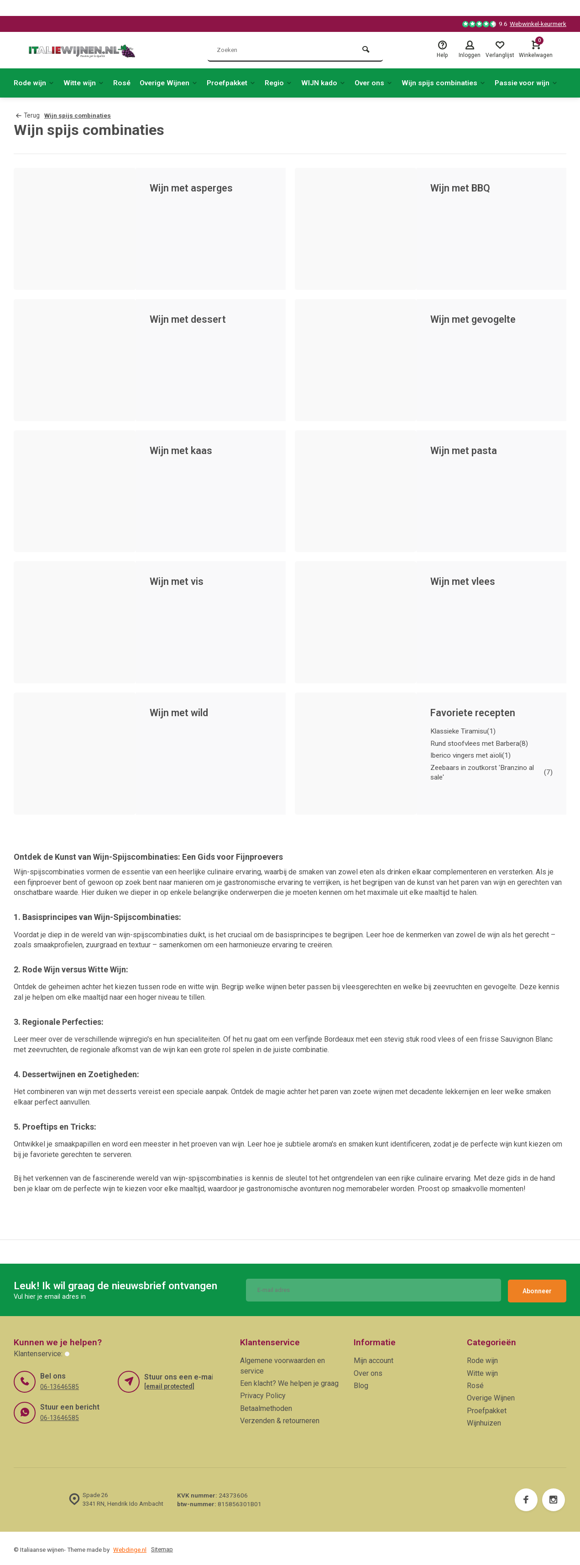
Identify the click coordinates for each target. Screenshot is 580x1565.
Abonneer (537, 1288)
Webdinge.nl (129, 1546)
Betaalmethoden (266, 1406)
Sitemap (162, 1546)
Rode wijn (34, 82)
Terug (27, 115)
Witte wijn (85, 82)
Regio (288, 82)
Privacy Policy (263, 1393)
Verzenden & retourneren (279, 1418)
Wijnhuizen (484, 1420)
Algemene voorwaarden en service (282, 1363)
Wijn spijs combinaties (457, 82)
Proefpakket (239, 82)
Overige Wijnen (173, 82)
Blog (361, 1383)
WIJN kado (334, 82)
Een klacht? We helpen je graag (289, 1381)
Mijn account (373, 1358)
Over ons (386, 82)
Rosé (125, 82)
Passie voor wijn (541, 82)
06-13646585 (59, 1384)
